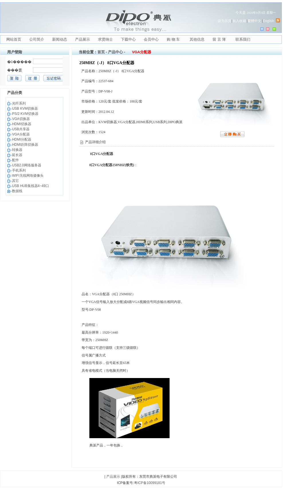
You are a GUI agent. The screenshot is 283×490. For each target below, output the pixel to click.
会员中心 (151, 39)
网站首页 (13, 39)
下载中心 (128, 39)
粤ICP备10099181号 (149, 483)
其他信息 (197, 39)
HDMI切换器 (22, 124)
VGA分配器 (21, 134)
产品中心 (115, 52)
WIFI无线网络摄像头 (28, 176)
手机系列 (19, 170)
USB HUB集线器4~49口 (31, 186)
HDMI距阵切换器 (25, 145)
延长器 (17, 155)
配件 (16, 160)
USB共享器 (21, 129)
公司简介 (36, 39)
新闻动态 (59, 39)
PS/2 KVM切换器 (25, 114)
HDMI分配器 (22, 139)
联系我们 (242, 39)
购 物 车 (173, 39)
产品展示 (82, 39)
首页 (101, 52)
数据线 (17, 191)
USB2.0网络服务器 (27, 165)
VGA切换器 (21, 119)
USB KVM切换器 (25, 109)
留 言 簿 (219, 39)
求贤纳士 (105, 39)
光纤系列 (19, 103)
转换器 (17, 150)
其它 (16, 181)
